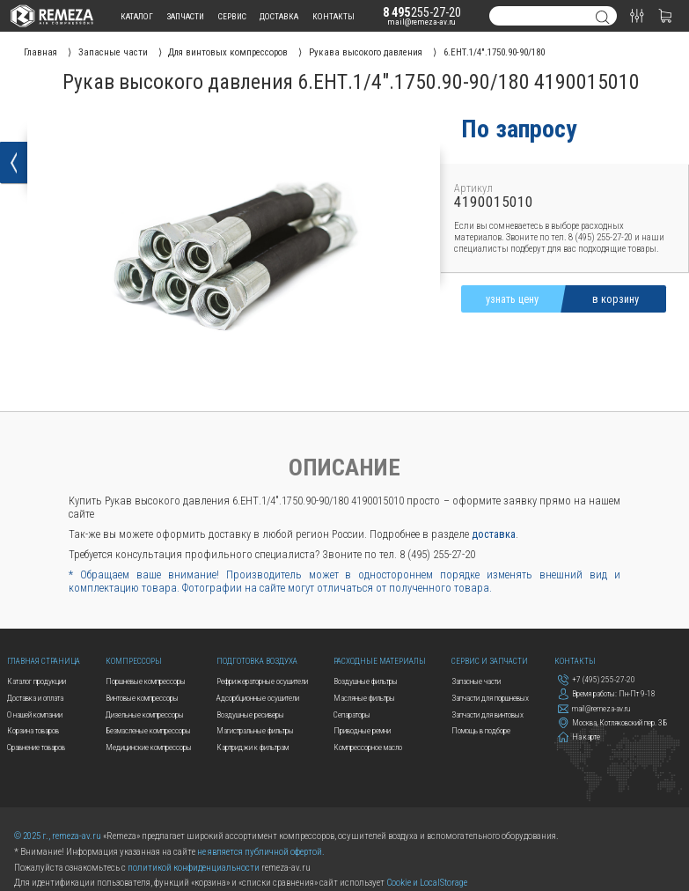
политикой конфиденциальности (194, 867)
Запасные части (476, 681)
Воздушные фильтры (366, 681)
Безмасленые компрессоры (148, 730)
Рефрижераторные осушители (262, 681)
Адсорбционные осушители (257, 698)
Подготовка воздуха (256, 661)
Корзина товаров (33, 730)
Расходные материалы (380, 661)
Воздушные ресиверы (250, 714)
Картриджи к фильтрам (252, 747)
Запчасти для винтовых (487, 714)
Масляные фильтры (364, 698)
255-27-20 (422, 12)
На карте (579, 737)
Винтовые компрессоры (142, 698)
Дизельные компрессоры (145, 714)
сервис (232, 16)
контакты (333, 16)
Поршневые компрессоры (146, 681)
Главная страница (43, 661)
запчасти (185, 16)
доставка (279, 16)
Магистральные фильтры (255, 730)
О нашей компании (34, 714)
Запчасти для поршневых (490, 698)
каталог (137, 16)
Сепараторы (352, 714)
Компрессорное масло (368, 747)
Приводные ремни (362, 730)
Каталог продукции (36, 681)
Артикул (473, 188)
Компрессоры (134, 661)
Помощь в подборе (480, 730)
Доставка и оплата (35, 698)
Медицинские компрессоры (149, 747)
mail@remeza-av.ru (421, 21)
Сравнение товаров (36, 747)
